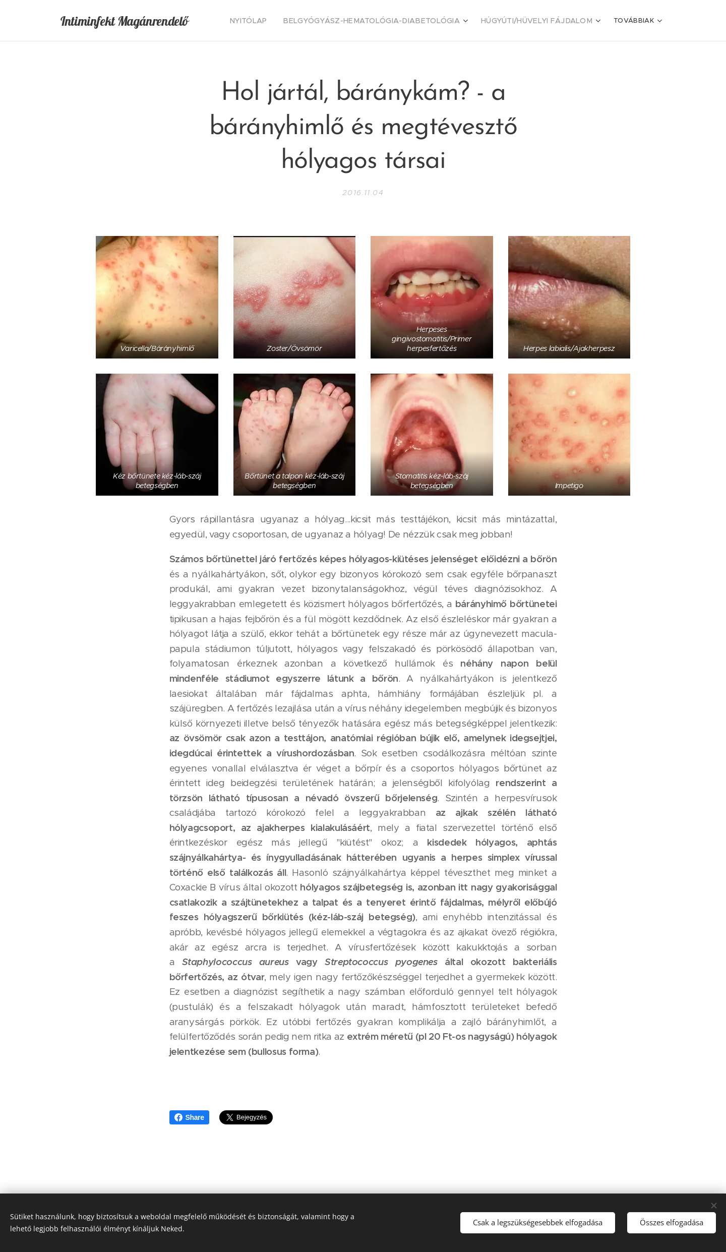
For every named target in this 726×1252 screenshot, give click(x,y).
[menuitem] (277, 20)
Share (189, 1117)
